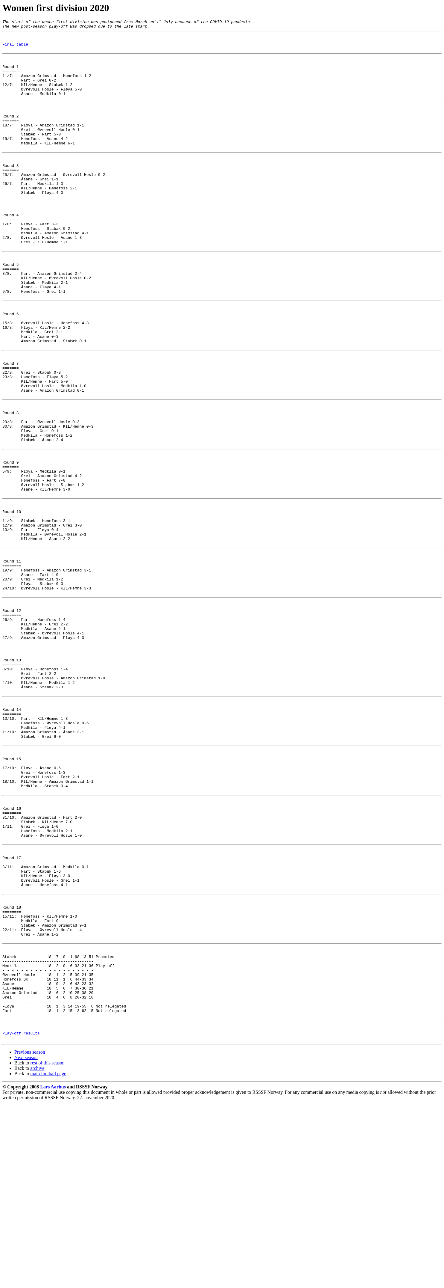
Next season (26, 1242)
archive (37, 1253)
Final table (15, 48)
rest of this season (47, 1248)
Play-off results (21, 1217)
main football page (48, 1258)
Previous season (29, 1237)
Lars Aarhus (53, 1272)
